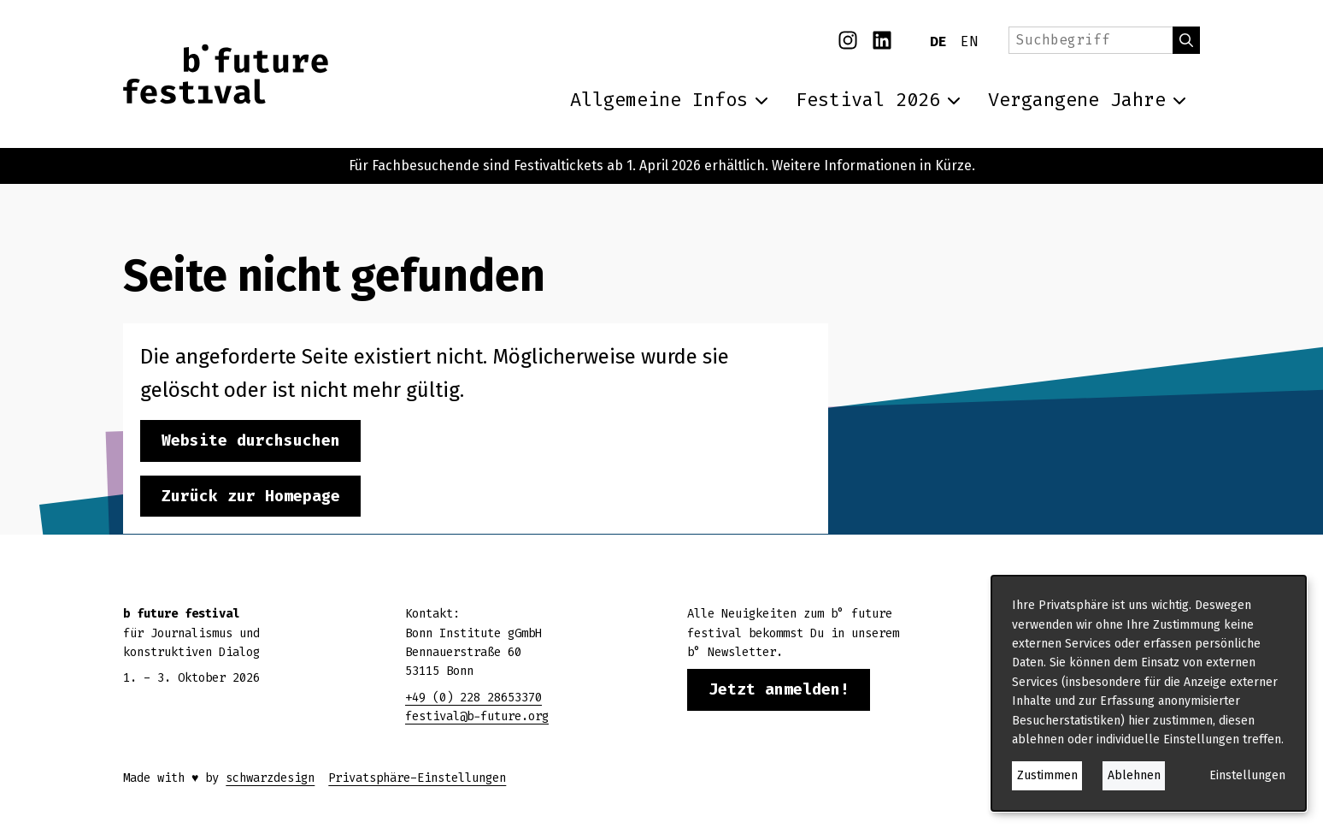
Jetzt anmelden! (779, 689)
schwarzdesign (270, 778)
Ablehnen (1134, 775)
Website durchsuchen (251, 440)
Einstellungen (1247, 775)
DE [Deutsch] (938, 41)
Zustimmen (1047, 775)
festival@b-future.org (477, 716)
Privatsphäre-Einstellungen (417, 778)
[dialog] (1148, 693)
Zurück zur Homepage (251, 496)
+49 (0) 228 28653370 (473, 697)
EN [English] (969, 41)
